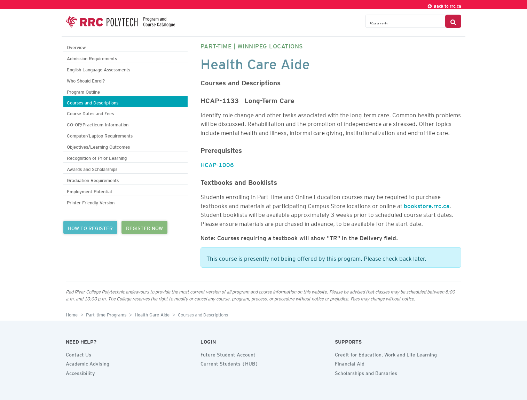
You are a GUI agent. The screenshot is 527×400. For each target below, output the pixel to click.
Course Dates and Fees (90, 112)
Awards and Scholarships (92, 168)
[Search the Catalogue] (405, 21)
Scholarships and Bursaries (366, 372)
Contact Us (78, 353)
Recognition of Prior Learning (97, 157)
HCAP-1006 (217, 164)
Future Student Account (227, 353)
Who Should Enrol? (86, 79)
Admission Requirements (92, 57)
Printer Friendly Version (91, 201)
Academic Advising (87, 362)
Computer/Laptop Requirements (100, 134)
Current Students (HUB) (229, 362)
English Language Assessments (98, 68)
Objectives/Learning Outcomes (98, 146)
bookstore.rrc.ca (426, 205)
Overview (76, 46)
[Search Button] (453, 21)
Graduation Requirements (93, 179)
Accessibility (80, 372)
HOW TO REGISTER (90, 227)
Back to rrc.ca (444, 5)
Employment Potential (89, 190)
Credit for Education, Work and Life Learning (386, 353)
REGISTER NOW (144, 227)
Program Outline (83, 91)
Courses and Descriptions (92, 101)
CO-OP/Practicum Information (97, 123)
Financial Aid (349, 362)
